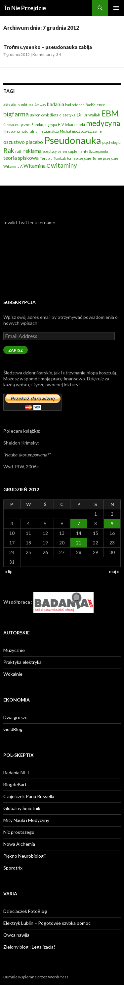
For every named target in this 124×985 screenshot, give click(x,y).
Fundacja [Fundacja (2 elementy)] (39, 124)
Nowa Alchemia (19, 844)
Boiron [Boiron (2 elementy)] (35, 115)
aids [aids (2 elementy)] (6, 105)
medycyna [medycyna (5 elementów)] (103, 123)
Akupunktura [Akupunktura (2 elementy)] (22, 105)
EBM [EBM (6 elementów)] (110, 113)
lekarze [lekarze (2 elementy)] (71, 124)
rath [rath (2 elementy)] (18, 151)
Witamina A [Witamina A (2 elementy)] (12, 166)
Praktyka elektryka (22, 662)
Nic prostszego (18, 832)
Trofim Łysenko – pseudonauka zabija (47, 47)
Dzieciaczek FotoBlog (25, 911)
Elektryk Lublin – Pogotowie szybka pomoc (47, 923)
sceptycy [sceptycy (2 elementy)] (50, 151)
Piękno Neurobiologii (24, 856)
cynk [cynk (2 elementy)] (45, 115)
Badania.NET (16, 772)
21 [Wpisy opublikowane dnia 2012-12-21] (78, 542)
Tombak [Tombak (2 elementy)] (60, 158)
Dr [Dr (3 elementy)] (79, 114)
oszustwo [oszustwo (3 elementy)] (14, 142)
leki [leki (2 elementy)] (82, 124)
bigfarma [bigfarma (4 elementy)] (16, 114)
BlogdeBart (15, 784)
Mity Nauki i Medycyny (26, 820)
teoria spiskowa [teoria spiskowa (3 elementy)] (21, 158)
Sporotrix (12, 868)
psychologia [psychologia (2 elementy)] (111, 142)
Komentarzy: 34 (46, 54)
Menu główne (116, 8)
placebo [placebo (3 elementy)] (34, 142)
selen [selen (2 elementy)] (62, 151)
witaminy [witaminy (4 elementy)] (64, 165)
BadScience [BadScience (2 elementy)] (95, 105)
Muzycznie (14, 650)
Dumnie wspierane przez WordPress (35, 976)
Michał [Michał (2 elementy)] (65, 131)
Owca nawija (16, 935)
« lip (9, 571)
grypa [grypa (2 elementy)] (52, 124)
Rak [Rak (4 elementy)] (8, 150)
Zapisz (15, 350)
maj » (114, 571)
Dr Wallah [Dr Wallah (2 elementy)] (91, 115)
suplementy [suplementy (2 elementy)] (78, 151)
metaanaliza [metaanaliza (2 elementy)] (48, 131)
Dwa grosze (15, 717)
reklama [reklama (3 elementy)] (32, 151)
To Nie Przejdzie (24, 8)
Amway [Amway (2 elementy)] (40, 105)
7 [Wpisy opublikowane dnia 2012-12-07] (78, 523)
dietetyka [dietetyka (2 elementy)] (67, 115)
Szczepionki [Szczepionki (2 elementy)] (98, 151)
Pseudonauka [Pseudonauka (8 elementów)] (72, 140)
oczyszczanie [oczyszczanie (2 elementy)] (91, 131)
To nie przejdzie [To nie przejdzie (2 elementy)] (105, 158)
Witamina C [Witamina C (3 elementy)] (36, 166)
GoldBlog (12, 729)
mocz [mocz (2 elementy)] (76, 131)
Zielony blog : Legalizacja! (29, 947)
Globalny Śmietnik (21, 808)
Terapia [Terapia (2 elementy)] (46, 158)
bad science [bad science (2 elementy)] (75, 105)
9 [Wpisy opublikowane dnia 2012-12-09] (112, 523)
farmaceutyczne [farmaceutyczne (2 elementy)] (16, 124)
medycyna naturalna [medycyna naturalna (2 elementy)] (20, 131)
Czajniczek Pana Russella (28, 796)
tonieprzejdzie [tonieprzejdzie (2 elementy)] (79, 158)
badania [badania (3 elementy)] (55, 104)
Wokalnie (12, 674)
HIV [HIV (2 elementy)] (61, 124)
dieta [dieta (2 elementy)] (54, 115)
